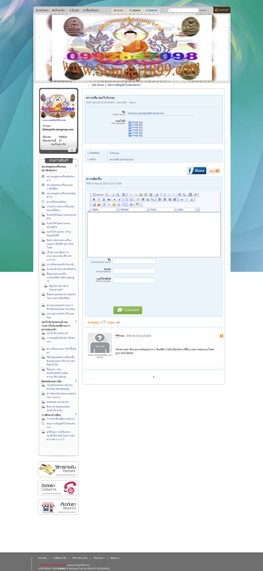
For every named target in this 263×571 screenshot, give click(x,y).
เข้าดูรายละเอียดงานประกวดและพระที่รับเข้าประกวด (59, 256)
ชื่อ (105, 113)
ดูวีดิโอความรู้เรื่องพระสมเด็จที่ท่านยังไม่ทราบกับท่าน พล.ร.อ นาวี (61, 436)
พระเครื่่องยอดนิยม (56, 201)
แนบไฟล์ (105, 122)
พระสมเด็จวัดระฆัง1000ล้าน (61, 269)
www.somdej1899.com (54, 120)
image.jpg (135, 122)
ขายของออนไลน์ (74, 568)
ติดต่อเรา (58, 488)
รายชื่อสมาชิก (59, 558)
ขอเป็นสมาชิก (58, 144)
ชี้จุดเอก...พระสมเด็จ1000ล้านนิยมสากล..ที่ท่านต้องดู (57, 373)
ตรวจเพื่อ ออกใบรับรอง (122, 159)
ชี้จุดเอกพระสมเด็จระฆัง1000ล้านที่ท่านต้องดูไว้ (61, 277)
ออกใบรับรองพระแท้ (57, 333)
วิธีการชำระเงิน (58, 469)
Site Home (98, 85)
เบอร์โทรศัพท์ (98, 280)
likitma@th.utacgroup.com (58, 129)
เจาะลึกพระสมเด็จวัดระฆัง (60, 264)
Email (98, 270)
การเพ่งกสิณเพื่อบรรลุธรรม (61, 418)
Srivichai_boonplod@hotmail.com (146, 113)
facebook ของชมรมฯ (58, 402)
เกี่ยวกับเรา (58, 507)
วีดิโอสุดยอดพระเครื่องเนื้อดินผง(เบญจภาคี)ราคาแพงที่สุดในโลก (61, 361)
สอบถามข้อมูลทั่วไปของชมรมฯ (124, 85)
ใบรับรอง (114, 153)
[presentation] (142, 296)
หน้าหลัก (42, 558)
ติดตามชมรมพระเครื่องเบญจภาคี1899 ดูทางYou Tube (60, 244)
